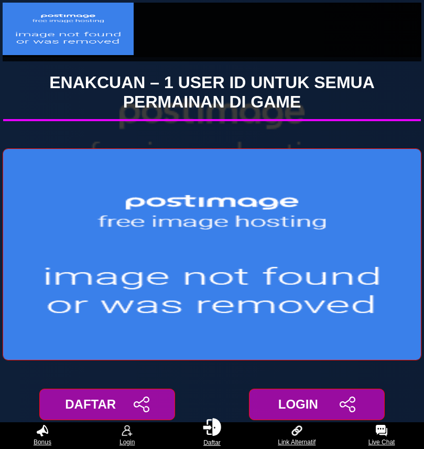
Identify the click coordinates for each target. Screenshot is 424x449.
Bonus (42, 435)
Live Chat (381, 435)
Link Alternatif (297, 435)
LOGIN (316, 404)
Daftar (212, 435)
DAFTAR (107, 404)
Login (127, 435)
